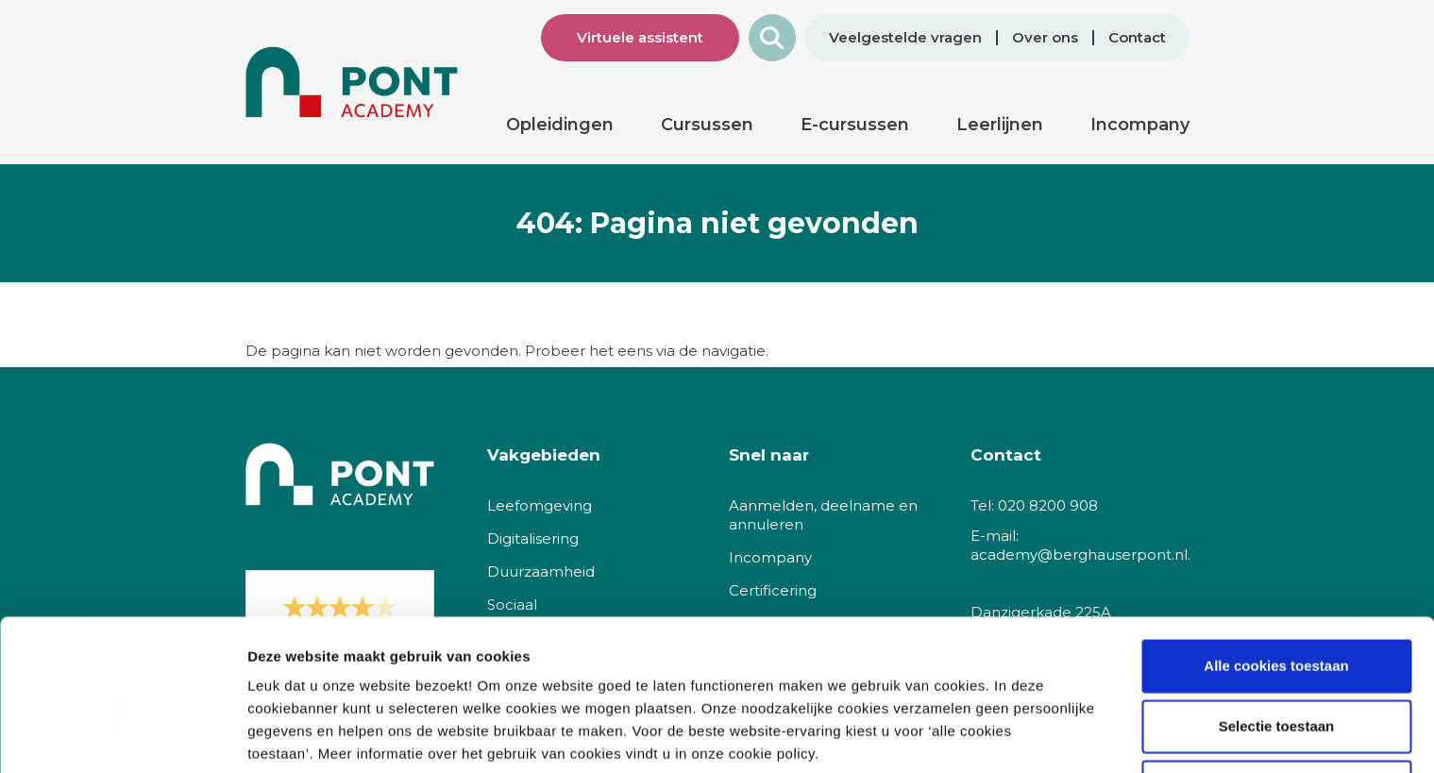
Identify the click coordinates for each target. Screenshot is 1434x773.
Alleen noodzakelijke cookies (1276, 707)
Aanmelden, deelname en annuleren (823, 514)
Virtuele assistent (640, 37)
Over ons (1045, 37)
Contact (1137, 37)
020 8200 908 (1048, 505)
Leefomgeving (539, 505)
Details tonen (1020, 736)
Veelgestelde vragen (905, 37)
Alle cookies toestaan (1276, 587)
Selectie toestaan (1277, 647)
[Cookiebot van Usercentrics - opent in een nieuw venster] (122, 736)
